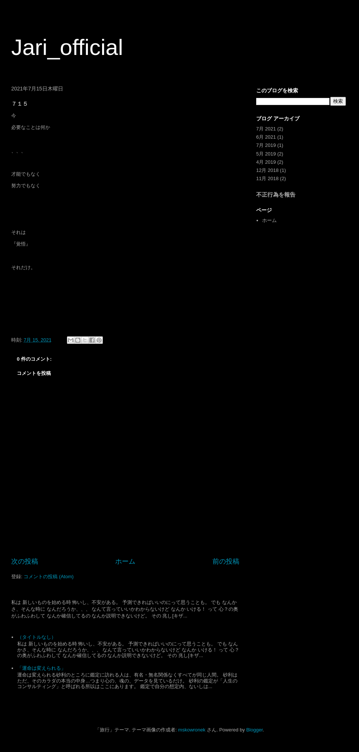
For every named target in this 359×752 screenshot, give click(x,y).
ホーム (125, 561)
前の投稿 (225, 561)
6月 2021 (266, 137)
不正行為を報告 (275, 194)
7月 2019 (266, 145)
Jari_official (67, 47)
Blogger (254, 730)
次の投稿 (24, 561)
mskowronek (191, 730)
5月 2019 (266, 154)
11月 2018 (267, 178)
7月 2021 (266, 129)
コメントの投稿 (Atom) (49, 576)
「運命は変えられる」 (41, 668)
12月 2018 (267, 170)
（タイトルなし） (36, 637)
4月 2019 (266, 162)
